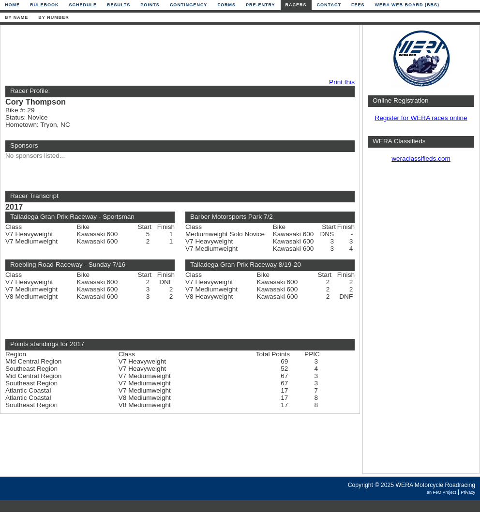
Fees (358, 4)
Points (150, 4)
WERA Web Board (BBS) (407, 4)
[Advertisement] (177, 52)
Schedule (83, 4)
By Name (16, 17)
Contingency (189, 4)
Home (12, 4)
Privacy (468, 492)
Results (118, 4)
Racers (296, 4)
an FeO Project (441, 492)
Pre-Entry (260, 4)
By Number (53, 17)
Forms (226, 4)
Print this (342, 82)
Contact (329, 4)
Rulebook (44, 4)
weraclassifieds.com (420, 158)
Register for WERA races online (421, 118)
